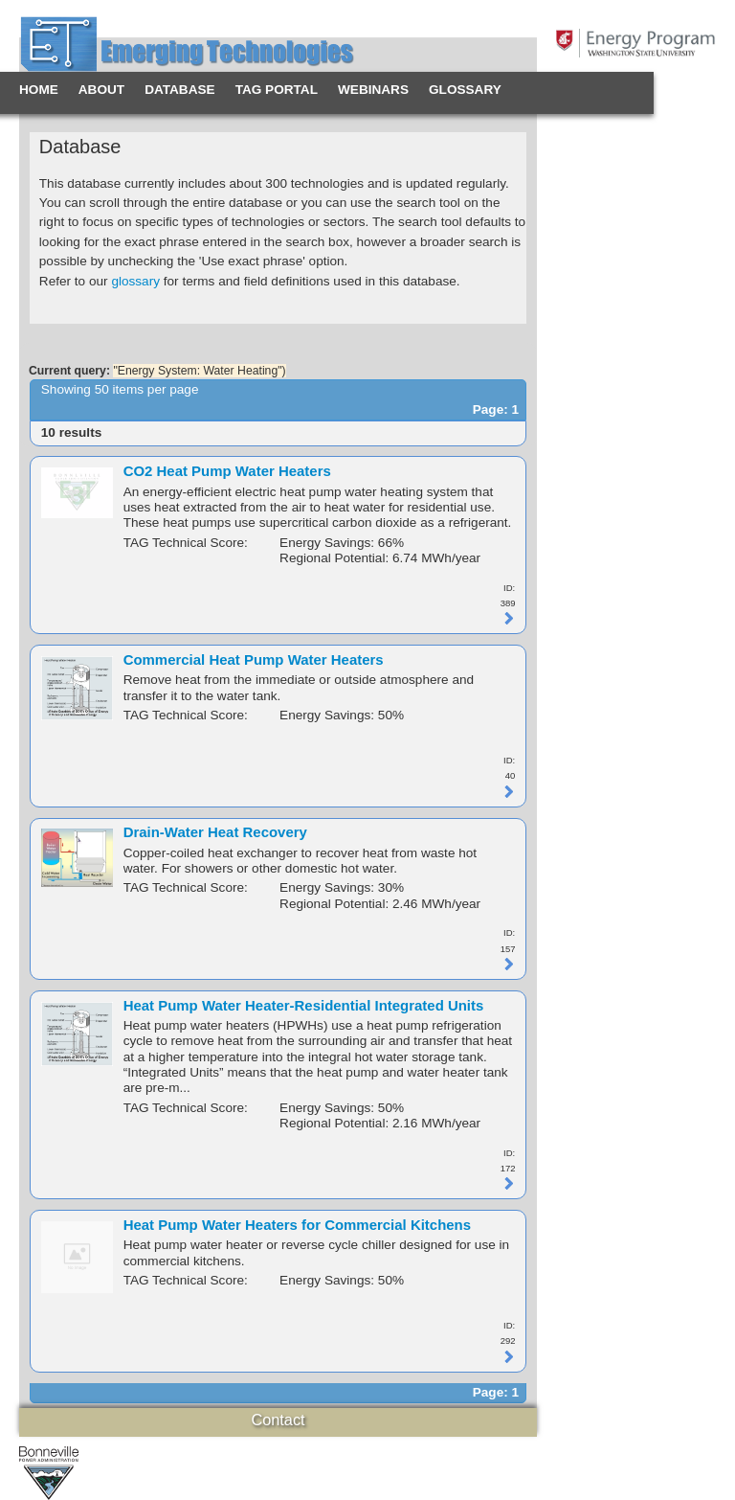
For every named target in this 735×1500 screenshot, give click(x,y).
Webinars (373, 89)
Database (180, 89)
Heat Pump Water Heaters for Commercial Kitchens (297, 1224)
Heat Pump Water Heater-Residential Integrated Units (303, 1005)
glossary (135, 281)
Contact (277, 1419)
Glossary (465, 89)
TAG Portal (276, 89)
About (101, 89)
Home (38, 89)
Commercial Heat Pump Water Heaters (253, 659)
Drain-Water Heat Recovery (215, 832)
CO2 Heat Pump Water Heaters (227, 471)
